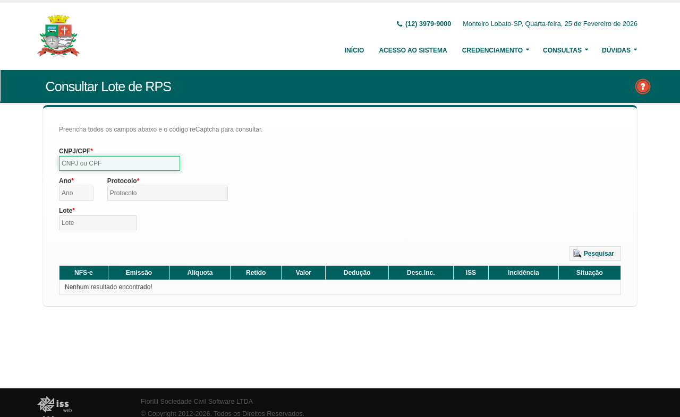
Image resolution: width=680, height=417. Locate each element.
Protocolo (122, 181)
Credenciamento (492, 50)
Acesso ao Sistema (413, 50)
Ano (65, 181)
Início (354, 50)
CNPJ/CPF (74, 151)
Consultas (562, 50)
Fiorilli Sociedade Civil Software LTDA (197, 401)
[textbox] (119, 163)
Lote (65, 210)
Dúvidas (616, 50)
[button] (595, 253)
